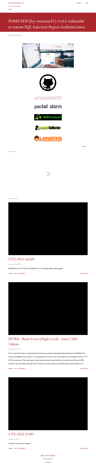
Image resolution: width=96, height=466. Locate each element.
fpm (52, 458)
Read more (84, 273)
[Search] (79, 3)
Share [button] (84, 146)
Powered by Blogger (48, 455)
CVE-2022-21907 (21, 434)
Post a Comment (19, 273)
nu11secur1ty (16, 3)
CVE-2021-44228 (21, 259)
